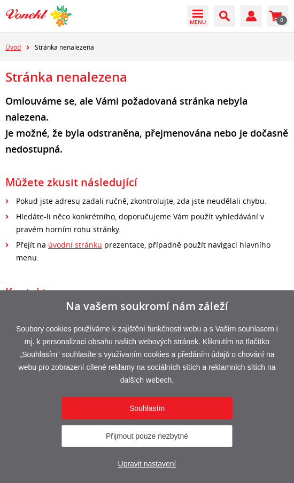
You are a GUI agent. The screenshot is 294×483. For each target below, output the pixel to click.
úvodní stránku (75, 245)
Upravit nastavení (147, 464)
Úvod (13, 47)
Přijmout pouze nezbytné (147, 436)
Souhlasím (147, 408)
